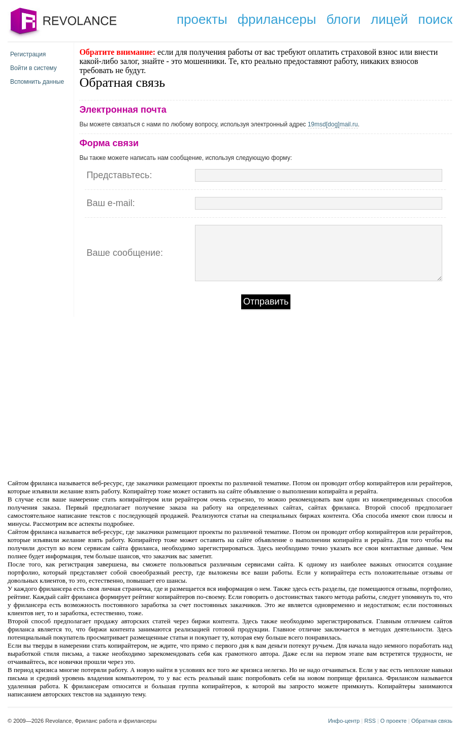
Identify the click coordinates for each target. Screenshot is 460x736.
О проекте (393, 721)
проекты (202, 19)
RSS (370, 721)
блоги (343, 19)
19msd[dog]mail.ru (333, 124)
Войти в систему (33, 68)
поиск (435, 19)
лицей (389, 19)
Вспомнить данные (37, 81)
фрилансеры (277, 19)
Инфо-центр (343, 721)
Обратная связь (431, 721)
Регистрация (28, 54)
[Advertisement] (143, 397)
